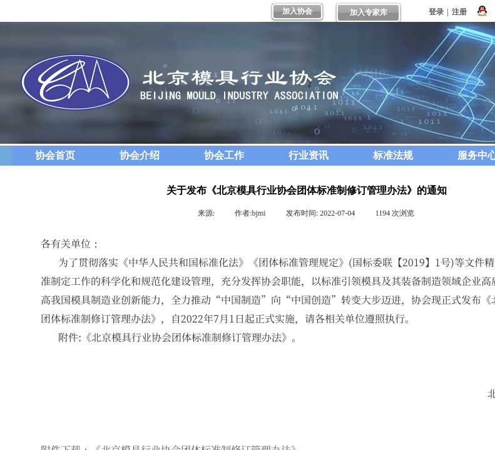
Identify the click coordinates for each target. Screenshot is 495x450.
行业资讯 (308, 155)
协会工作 (224, 155)
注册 (459, 12)
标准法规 (393, 155)
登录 (436, 12)
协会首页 (55, 155)
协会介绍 (140, 155)
